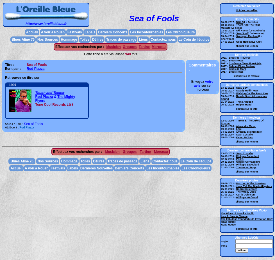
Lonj (239, 129)
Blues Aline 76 (23, 40)
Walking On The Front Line (252, 93)
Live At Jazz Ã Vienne (234, 216)
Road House (228, 221)
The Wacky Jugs (246, 191)
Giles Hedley (243, 41)
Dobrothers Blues (247, 189)
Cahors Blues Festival (242, 66)
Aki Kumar (242, 30)
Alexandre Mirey (246, 126)
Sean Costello (244, 134)
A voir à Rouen (53, 32)
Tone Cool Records (50, 105)
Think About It (244, 101)
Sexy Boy (242, 87)
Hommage (69, 40)
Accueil (32, 32)
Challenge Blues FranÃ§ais (245, 63)
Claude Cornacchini (248, 161)
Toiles (84, 40)
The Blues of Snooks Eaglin (237, 213)
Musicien (113, 47)
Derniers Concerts (112, 32)
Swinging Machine (247, 36)
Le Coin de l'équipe (194, 40)
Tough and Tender (50, 93)
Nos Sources (47, 40)
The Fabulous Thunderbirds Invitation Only (247, 219)
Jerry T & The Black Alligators (254, 186)
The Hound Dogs (246, 167)
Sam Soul (242, 33)
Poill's (240, 159)
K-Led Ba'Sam (244, 137)
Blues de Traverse (240, 57)
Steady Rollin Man (247, 90)
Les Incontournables (146, 32)
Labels (90, 32)
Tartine (144, 47)
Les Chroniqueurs (180, 32)
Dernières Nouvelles (96, 168)
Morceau (158, 47)
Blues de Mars (237, 69)
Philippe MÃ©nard (247, 197)
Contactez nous (163, 40)
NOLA (240, 22)
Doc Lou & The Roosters (251, 183)
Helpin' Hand (244, 104)
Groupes (130, 47)
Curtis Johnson (245, 194)
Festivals (74, 32)
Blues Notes (236, 60)
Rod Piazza (35, 69)
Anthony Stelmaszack (249, 131)
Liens (143, 40)
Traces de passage (121, 40)
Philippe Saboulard (247, 156)
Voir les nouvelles (247, 10)
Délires (97, 40)
